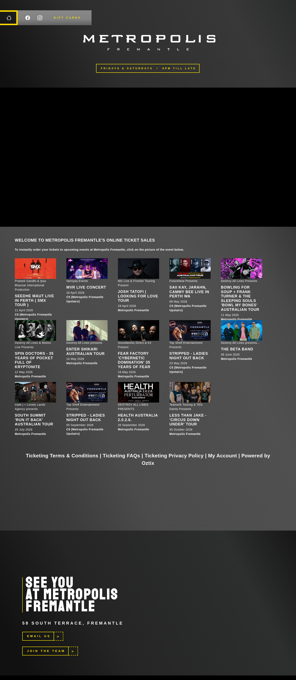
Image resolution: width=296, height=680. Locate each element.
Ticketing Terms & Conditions (62, 455)
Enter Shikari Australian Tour (85, 351)
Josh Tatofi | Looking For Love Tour (138, 296)
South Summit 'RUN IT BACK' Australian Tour (34, 419)
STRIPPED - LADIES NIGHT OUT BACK (188, 355)
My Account (222, 455)
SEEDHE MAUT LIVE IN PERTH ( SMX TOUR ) (34, 300)
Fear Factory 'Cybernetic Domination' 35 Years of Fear (134, 360)
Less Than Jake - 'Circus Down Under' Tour (188, 419)
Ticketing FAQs (121, 455)
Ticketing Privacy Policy (173, 455)
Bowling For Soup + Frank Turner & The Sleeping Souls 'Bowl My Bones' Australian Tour (240, 298)
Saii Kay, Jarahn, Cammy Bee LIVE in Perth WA (189, 291)
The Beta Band (237, 349)
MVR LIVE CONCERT (86, 287)
